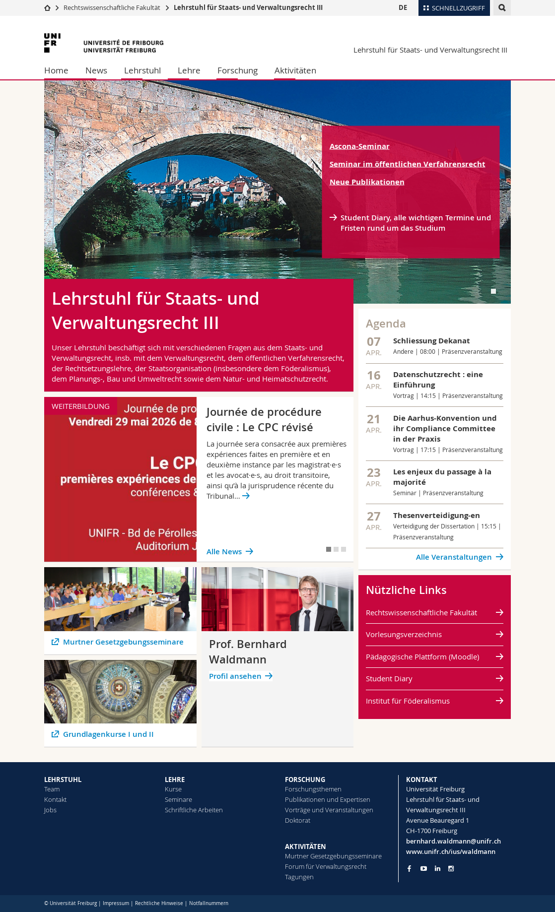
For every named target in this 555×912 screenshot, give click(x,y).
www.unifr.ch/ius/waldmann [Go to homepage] (450, 851)
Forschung (237, 70)
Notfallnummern (208, 903)
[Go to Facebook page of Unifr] (409, 868)
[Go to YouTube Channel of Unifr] (423, 868)
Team (52, 788)
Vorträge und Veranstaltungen (329, 809)
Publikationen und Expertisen (327, 799)
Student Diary (389, 678)
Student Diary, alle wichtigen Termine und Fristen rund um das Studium (416, 222)
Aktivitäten (295, 70)
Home (56, 70)
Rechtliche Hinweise (159, 903)
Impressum (116, 903)
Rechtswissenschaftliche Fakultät (113, 7)
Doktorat (297, 820)
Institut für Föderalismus (408, 701)
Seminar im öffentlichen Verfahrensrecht (408, 164)
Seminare (178, 799)
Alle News (224, 551)
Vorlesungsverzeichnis (404, 634)
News (96, 70)
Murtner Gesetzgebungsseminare (333, 855)
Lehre (189, 70)
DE (403, 7)
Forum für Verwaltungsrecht (325, 866)
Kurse (173, 788)
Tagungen (299, 876)
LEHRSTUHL (62, 779)
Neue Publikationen (367, 182)
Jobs (50, 809)
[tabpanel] (277, 192)
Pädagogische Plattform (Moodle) (422, 656)
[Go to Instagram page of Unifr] (451, 868)
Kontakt (55, 799)
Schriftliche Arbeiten (194, 809)
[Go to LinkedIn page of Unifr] (437, 868)
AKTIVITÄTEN (305, 846)
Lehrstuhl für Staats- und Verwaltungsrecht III (248, 7)
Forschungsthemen (313, 788)
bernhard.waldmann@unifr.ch (453, 841)
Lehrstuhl (142, 70)
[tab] (493, 291)
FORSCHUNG (305, 779)
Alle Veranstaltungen (454, 557)
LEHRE (175, 779)
